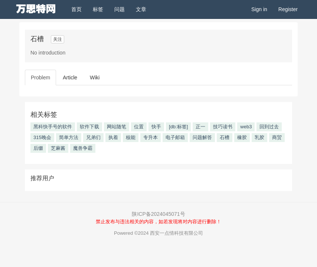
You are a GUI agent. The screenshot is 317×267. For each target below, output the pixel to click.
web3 (246, 126)
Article (70, 77)
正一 (200, 126)
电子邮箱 (175, 137)
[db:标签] (178, 126)
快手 (156, 126)
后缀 (38, 148)
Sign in (259, 9)
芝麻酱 (58, 148)
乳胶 (259, 137)
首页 (79, 8)
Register (288, 9)
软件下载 (89, 126)
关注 (57, 39)
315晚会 (42, 137)
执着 (113, 137)
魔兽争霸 (82, 148)
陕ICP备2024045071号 (158, 214)
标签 (98, 9)
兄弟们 (93, 137)
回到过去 (269, 126)
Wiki (94, 77)
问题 (119, 9)
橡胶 (242, 137)
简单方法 (68, 137)
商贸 (277, 137)
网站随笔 (116, 126)
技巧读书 (222, 126)
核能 (130, 137)
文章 (141, 9)
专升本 (150, 137)
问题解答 (202, 137)
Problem (40, 77)
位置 (139, 126)
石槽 (224, 137)
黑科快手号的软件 (52, 126)
